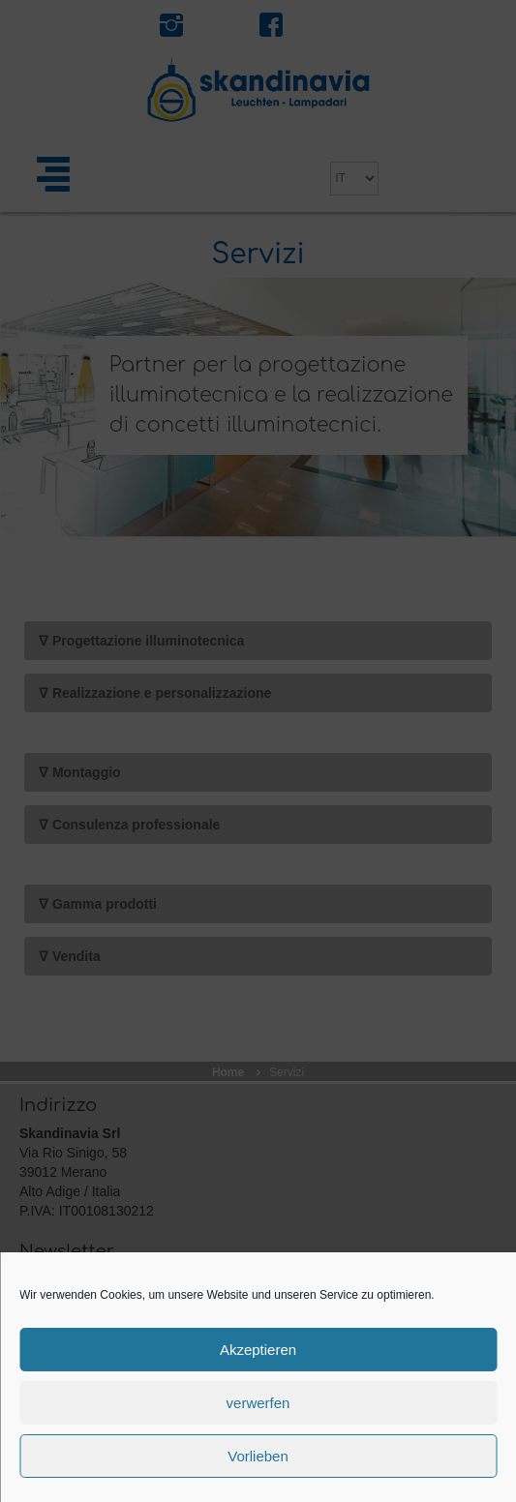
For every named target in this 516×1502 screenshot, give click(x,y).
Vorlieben (258, 1456)
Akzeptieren (258, 1349)
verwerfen (258, 1403)
